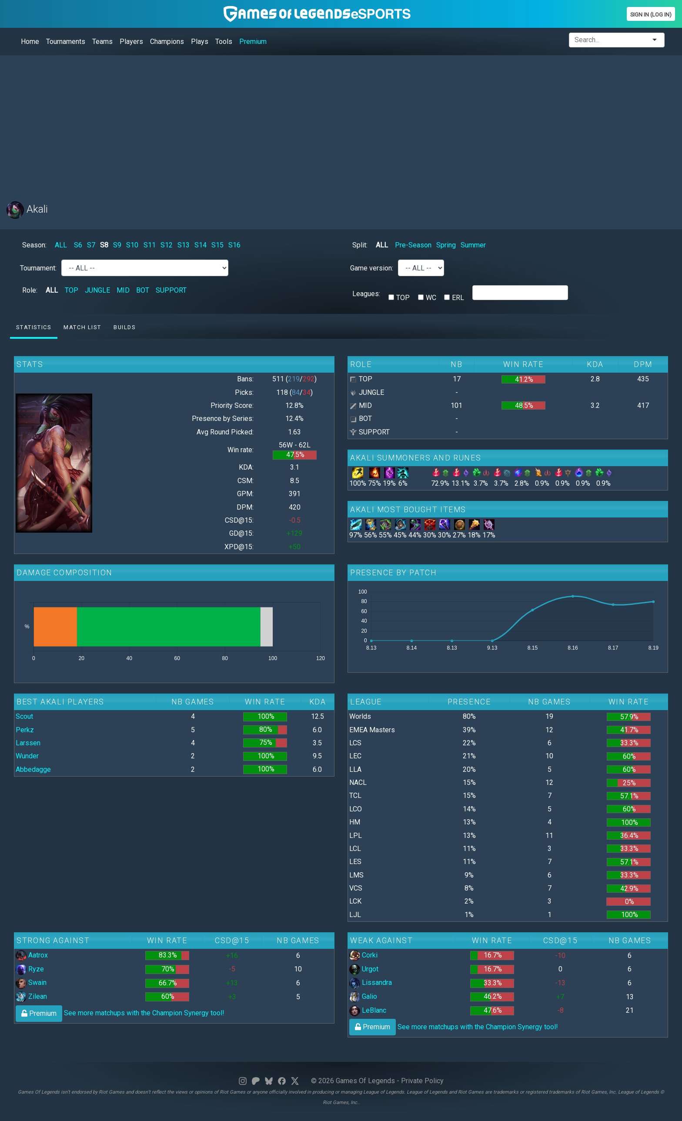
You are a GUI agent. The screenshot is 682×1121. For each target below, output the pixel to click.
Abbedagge (33, 769)
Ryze (30, 969)
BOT (142, 290)
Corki (363, 955)
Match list (82, 327)
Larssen (28, 743)
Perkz (25, 730)
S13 (183, 245)
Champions (167, 41)
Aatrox (32, 955)
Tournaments (65, 41)
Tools (223, 41)
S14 (200, 245)
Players (131, 41)
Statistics (33, 327)
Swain (31, 982)
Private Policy (422, 1081)
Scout (24, 716)
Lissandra (370, 982)
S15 (217, 245)
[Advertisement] (267, 123)
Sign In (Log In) (651, 14)
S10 (132, 245)
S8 (104, 245)
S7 (91, 245)
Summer (473, 245)
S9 (117, 245)
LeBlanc (367, 1010)
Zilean (31, 996)
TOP (71, 290)
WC (431, 298)
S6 (78, 245)
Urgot (363, 969)
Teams (102, 41)
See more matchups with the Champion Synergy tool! (120, 1013)
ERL (458, 298)
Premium (253, 41)
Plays (199, 41)
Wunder (27, 756)
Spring (446, 245)
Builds (125, 327)
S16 (234, 245)
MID (123, 290)
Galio (363, 996)
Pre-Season (413, 245)
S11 (150, 245)
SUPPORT (171, 290)
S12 (166, 245)
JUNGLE (97, 290)
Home (30, 41)
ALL (61, 245)
